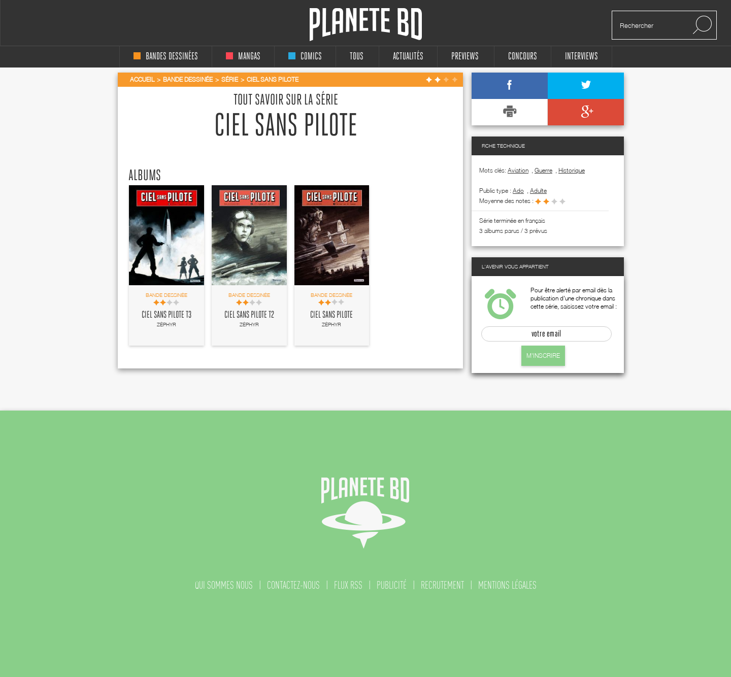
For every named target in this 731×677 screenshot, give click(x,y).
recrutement (442, 585)
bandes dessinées (166, 56)
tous (356, 56)
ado (518, 190)
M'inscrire (543, 355)
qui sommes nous (224, 585)
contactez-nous (293, 585)
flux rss (348, 585)
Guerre (543, 170)
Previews (465, 56)
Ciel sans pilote (331, 315)
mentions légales (507, 585)
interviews (581, 56)
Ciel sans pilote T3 (166, 315)
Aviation (518, 170)
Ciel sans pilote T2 (249, 315)
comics (305, 56)
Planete (366, 24)
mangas (243, 56)
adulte (538, 190)
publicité (392, 585)
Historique (571, 170)
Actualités (408, 56)
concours (522, 56)
